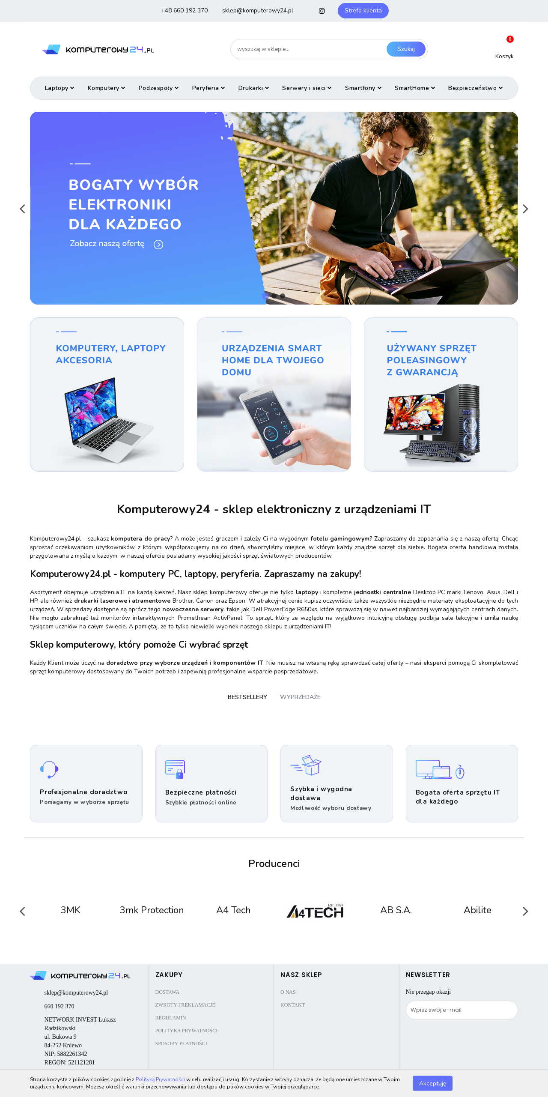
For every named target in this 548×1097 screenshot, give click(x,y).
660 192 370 (59, 1006)
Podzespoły (159, 88)
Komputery (107, 88)
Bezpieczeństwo (475, 88)
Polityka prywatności (186, 1031)
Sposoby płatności (181, 1043)
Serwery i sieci (307, 88)
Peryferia (209, 88)
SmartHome (415, 88)
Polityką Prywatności (160, 1079)
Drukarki (254, 88)
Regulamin (170, 1018)
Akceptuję (432, 1083)
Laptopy (60, 88)
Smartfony (363, 88)
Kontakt (292, 1005)
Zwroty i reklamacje (185, 1005)
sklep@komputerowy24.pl (76, 992)
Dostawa (167, 992)
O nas (288, 992)
